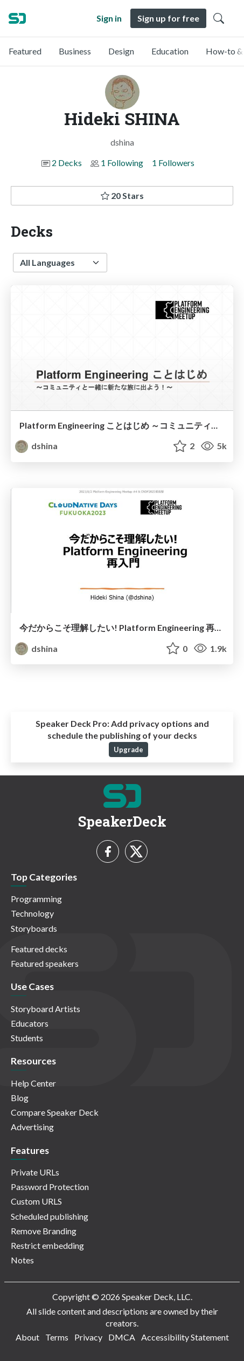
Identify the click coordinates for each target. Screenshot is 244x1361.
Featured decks (39, 949)
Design (121, 51)
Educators (29, 1023)
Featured (25, 51)
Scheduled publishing (49, 1216)
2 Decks (67, 162)
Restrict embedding (47, 1245)
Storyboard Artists (45, 1008)
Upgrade (128, 749)
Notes (22, 1260)
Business (75, 51)
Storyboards (34, 928)
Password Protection (50, 1186)
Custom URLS (36, 1201)
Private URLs (35, 1172)
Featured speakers (45, 963)
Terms (56, 1337)
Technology (32, 913)
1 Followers (173, 162)
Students (27, 1038)
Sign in (109, 18)
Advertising (32, 1127)
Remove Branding (43, 1231)
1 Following (122, 162)
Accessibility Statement (185, 1337)
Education (170, 51)
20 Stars (122, 195)
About (27, 1337)
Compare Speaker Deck (55, 1112)
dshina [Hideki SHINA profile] (36, 446)
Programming (36, 898)
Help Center (33, 1083)
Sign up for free (168, 18)
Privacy (88, 1337)
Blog (20, 1097)
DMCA (121, 1337)
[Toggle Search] (218, 18)
